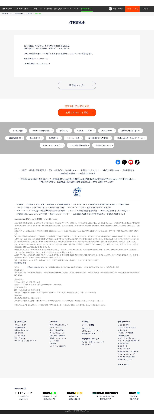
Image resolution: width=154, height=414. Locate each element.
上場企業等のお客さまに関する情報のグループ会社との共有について (99, 214)
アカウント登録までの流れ (41, 131)
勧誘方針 (50, 204)
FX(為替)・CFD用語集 (85, 131)
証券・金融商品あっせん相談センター (63, 170)
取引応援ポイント (88, 345)
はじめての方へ (8, 9)
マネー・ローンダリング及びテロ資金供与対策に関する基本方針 (41, 211)
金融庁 (24, 170)
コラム (76, 9)
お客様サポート (87, 9)
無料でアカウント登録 (77, 112)
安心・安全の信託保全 (57, 330)
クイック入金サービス (57, 333)
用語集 (30, 13)
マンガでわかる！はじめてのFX (25, 341)
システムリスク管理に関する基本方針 (82, 211)
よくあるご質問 (18, 131)
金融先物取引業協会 (68, 173)
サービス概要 (54, 341)
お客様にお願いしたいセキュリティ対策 (32, 214)
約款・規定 (40, 204)
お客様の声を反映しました (130, 131)
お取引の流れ (18, 333)
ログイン (146, 9)
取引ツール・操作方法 (57, 335)
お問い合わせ (63, 131)
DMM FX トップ (7, 13)
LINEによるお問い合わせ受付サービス (130, 138)
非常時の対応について (103, 145)
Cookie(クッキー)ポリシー (60, 214)
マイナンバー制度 (73, 138)
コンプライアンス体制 (75, 208)
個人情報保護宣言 (63, 204)
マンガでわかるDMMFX (58, 346)
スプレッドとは (19, 335)
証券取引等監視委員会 (37, 170)
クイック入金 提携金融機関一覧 (129, 341)
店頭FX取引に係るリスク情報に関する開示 (48, 208)
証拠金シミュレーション (58, 338)
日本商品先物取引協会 (86, 173)
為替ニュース (86, 328)
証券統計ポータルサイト (90, 170)
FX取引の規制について (111, 170)
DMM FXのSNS (107, 131)
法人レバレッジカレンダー (52, 145)
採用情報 (29, 204)
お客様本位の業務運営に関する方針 (101, 204)
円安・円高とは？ (20, 338)
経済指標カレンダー (88, 333)
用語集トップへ (77, 85)
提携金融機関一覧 (15, 138)
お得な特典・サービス (62, 9)
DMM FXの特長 (23, 9)
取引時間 (53, 343)
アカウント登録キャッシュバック (93, 342)
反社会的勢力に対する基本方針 (99, 208)
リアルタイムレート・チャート (92, 331)
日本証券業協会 (128, 170)
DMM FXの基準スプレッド (59, 325)
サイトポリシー (79, 204)
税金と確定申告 (35, 138)
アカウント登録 (132, 9)
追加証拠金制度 (19, 327)
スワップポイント (56, 327)
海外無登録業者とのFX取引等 (98, 138)
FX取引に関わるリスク (22, 330)
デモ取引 (34, 9)
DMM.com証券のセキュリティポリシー (115, 211)
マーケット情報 (46, 9)
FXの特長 (53, 322)
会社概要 (20, 204)
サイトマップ (123, 365)
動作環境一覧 (53, 138)
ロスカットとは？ (20, 325)
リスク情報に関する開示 (78, 145)
